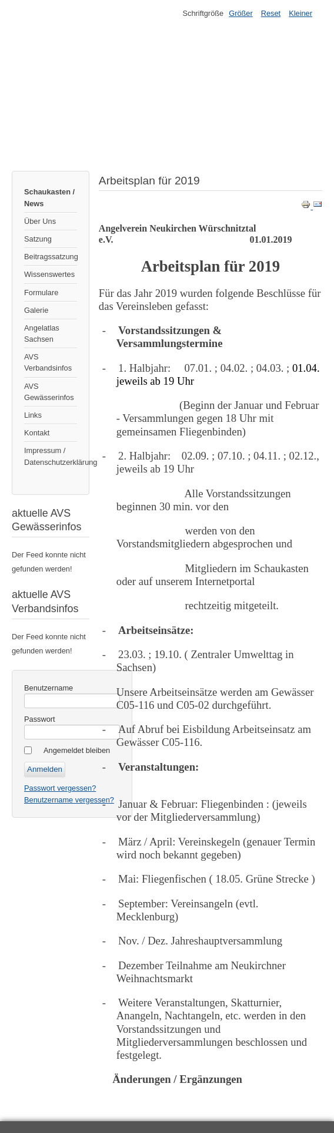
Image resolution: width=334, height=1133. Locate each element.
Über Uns (40, 221)
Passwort (39, 719)
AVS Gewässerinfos (49, 392)
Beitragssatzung (50, 256)
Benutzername (48, 687)
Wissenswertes (49, 274)
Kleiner (300, 13)
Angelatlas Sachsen (41, 333)
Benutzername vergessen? (69, 799)
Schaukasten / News (49, 197)
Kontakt (36, 432)
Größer (241, 13)
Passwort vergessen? (60, 788)
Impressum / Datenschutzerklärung (50, 456)
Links (33, 415)
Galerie (36, 310)
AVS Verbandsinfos (48, 362)
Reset (270, 13)
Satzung (38, 238)
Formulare (41, 292)
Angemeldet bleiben (77, 750)
